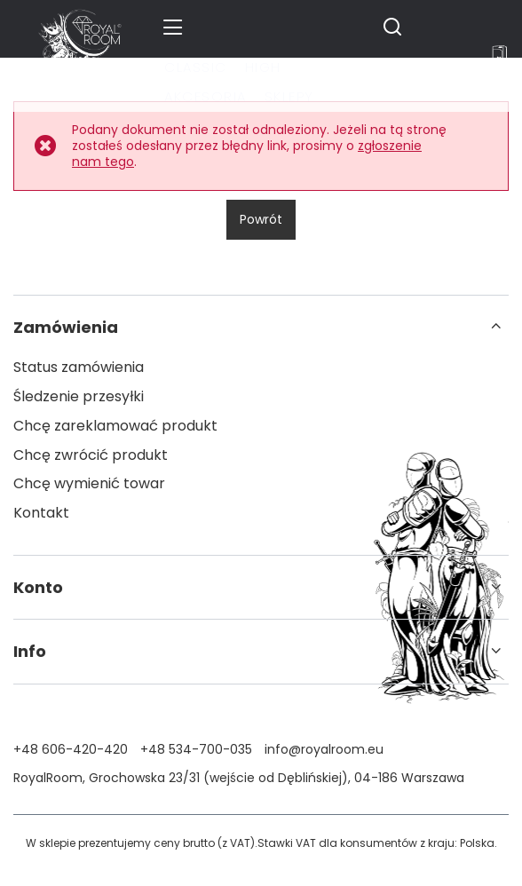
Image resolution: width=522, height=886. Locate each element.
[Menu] (175, 27)
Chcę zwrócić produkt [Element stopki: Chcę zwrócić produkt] (90, 456)
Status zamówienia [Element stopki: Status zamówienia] (78, 368)
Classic (195, 67)
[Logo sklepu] (79, 26)
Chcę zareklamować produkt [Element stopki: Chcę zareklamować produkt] (115, 426)
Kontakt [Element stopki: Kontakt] (41, 513)
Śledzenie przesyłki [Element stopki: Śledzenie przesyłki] (78, 397)
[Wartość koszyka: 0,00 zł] (500, 56)
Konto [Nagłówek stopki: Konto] (38, 587)
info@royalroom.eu (324, 749)
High (263, 67)
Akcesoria (205, 96)
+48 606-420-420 (70, 749)
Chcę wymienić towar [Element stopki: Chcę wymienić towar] (89, 484)
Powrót (261, 219)
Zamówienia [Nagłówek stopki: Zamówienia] (65, 327)
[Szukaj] (392, 26)
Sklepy (289, 96)
